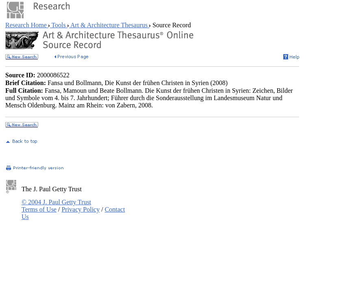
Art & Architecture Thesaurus (109, 25)
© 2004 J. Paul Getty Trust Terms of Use (56, 206)
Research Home (26, 25)
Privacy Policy (80, 209)
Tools (58, 25)
